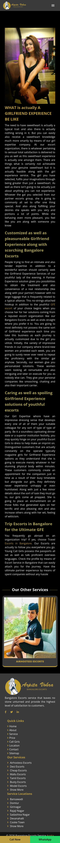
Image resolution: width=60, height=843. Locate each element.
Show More (16, 789)
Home (12, 726)
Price (12, 738)
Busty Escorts (18, 782)
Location (14, 745)
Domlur (14, 803)
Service (13, 734)
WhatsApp (45, 839)
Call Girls (14, 741)
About (12, 730)
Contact (13, 749)
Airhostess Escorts (21, 762)
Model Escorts (18, 786)
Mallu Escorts (18, 774)
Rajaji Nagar (17, 810)
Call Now (15, 839)
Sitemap (14, 753)
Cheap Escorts (18, 770)
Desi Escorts (17, 766)
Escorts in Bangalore (18, 543)
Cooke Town (17, 822)
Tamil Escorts (18, 778)
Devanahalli (17, 818)
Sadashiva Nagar (20, 814)
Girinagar (15, 807)
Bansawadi (16, 799)
